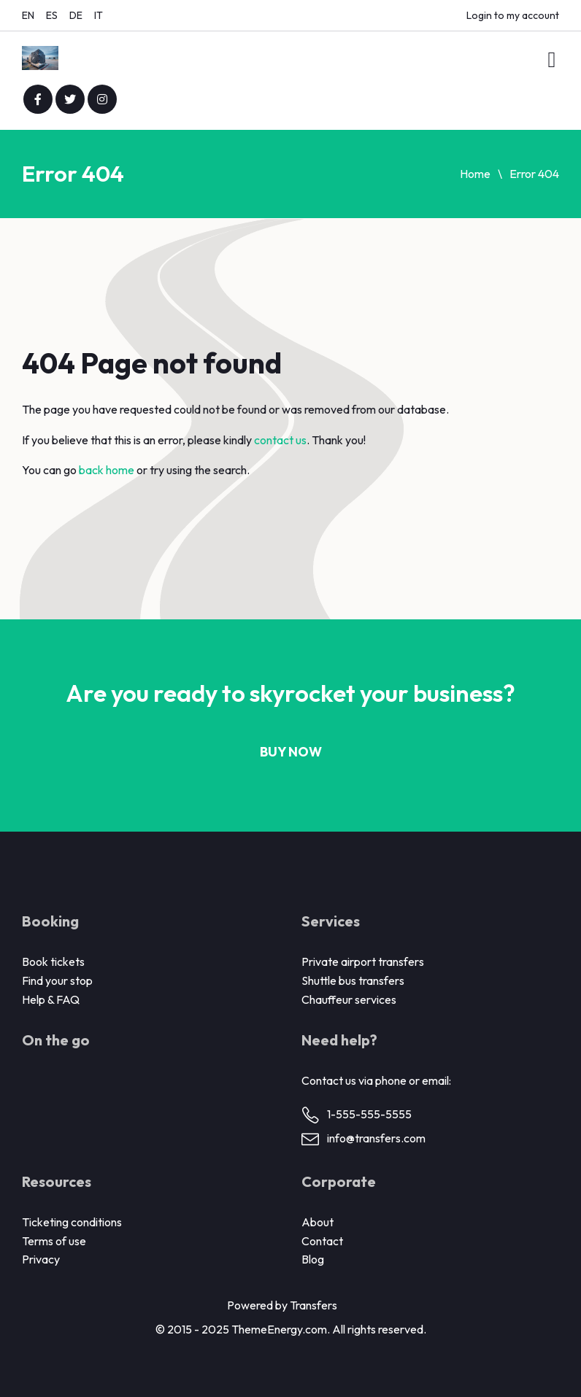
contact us (280, 440)
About (317, 1222)
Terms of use (54, 1241)
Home (475, 173)
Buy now (291, 751)
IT (98, 15)
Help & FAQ (51, 999)
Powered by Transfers (282, 1305)
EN (28, 15)
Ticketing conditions (72, 1222)
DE (75, 15)
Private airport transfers (362, 961)
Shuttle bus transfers (352, 980)
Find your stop (57, 980)
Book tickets (53, 961)
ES (52, 15)
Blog (312, 1259)
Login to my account (512, 15)
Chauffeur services (348, 999)
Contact (322, 1241)
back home (106, 470)
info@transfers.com (376, 1138)
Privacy (41, 1259)
